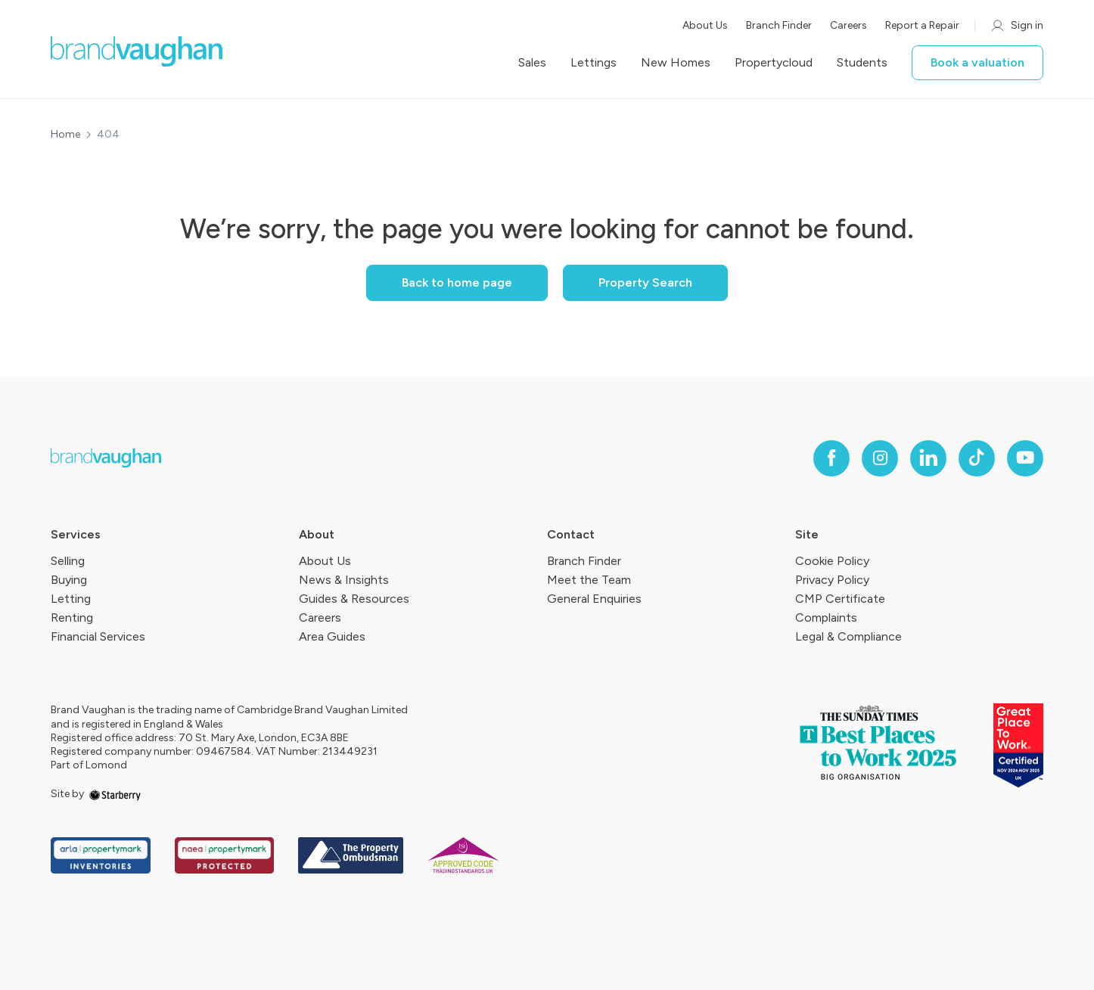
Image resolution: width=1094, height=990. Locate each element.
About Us (705, 25)
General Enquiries (594, 598)
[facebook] (831, 458)
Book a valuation (977, 62)
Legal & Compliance (848, 636)
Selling (68, 561)
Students (862, 63)
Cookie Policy (832, 561)
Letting (71, 598)
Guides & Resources (354, 598)
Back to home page (457, 282)
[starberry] (115, 793)
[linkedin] (928, 458)
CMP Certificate (840, 598)
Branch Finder (779, 25)
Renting (72, 617)
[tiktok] (977, 458)
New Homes (675, 63)
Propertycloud (774, 63)
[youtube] (1025, 458)
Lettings (593, 63)
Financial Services (98, 636)
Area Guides (332, 636)
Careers (848, 25)
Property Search (645, 282)
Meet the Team (589, 580)
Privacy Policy (832, 580)
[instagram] (880, 458)
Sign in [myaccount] (1016, 25)
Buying (69, 580)
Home (65, 134)
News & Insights (344, 580)
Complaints (826, 617)
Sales (532, 63)
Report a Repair (922, 25)
